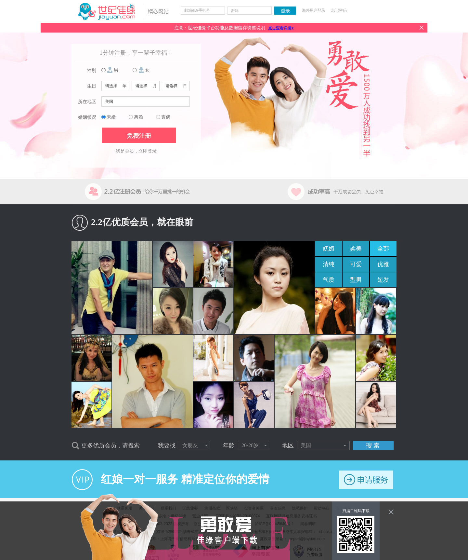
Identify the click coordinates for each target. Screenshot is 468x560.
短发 (383, 280)
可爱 (356, 264)
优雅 (383, 264)
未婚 (111, 117)
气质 (328, 280)
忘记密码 (339, 10)
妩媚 (328, 248)
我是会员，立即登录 (136, 151)
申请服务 (366, 480)
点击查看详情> (281, 28)
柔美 (356, 248)
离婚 (138, 117)
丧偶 (165, 117)
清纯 (328, 264)
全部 (383, 248)
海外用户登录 (313, 10)
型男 (356, 280)
